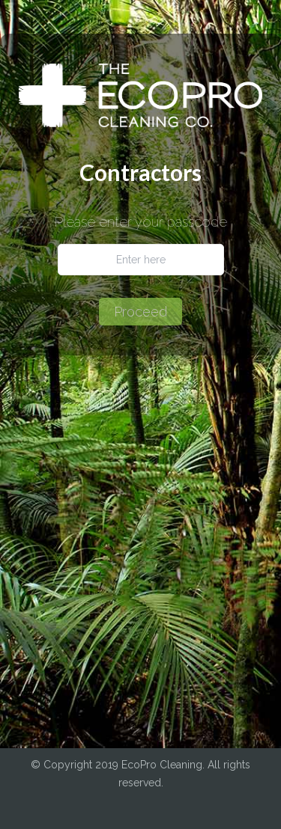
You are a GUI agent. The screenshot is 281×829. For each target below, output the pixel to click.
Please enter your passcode (141, 222)
